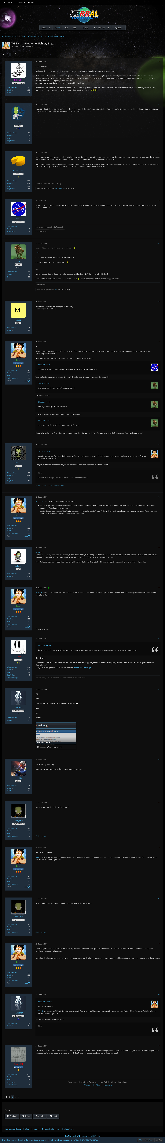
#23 (159, 152)
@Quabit (39, 552)
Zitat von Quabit (45, 451)
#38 (159, 944)
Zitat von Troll (44, 383)
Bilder (9, 93)
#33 (159, 689)
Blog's (38, 485)
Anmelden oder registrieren (14, 2)
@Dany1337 (40, 501)
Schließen (158, 1140)
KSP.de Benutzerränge (82, 667)
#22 (159, 104)
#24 (159, 200)
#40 (159, 1046)
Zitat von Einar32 (45, 645)
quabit (26, 381)
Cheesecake (58, 189)
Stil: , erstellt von (82, 1136)
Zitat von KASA (44, 364)
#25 (159, 243)
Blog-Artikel (10, 141)
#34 (159, 760)
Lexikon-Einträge (12, 378)
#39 (159, 995)
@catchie (39, 592)
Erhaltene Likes (12, 87)
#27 (159, 342)
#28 (159, 444)
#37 (159, 899)
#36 (159, 848)
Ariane (38, 253)
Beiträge (9, 90)
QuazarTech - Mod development (98, 1085)
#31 (159, 588)
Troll (56, 290)
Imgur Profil (46, 485)
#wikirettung (41, 836)
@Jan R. (38, 857)
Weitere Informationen (145, 1140)
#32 (159, 638)
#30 (159, 548)
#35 (159, 802)
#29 (159, 497)
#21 (159, 62)
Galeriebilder (59, 485)
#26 (159, 302)
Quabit (16, 46)
